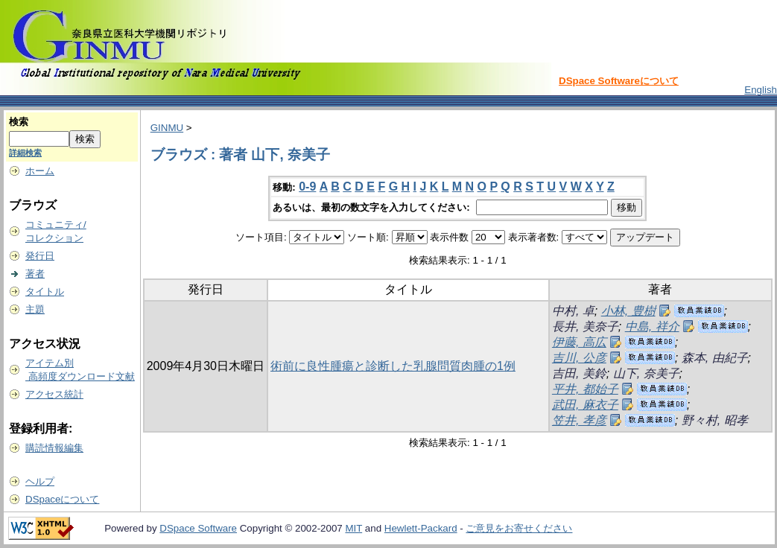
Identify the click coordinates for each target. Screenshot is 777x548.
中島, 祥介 (652, 326)
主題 (35, 309)
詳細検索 (25, 152)
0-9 (307, 186)
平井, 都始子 (585, 389)
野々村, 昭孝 (715, 420)
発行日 (39, 255)
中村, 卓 (573, 311)
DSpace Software (198, 528)
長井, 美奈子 (585, 326)
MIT (353, 528)
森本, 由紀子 (715, 357)
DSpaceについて (62, 499)
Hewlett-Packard (420, 528)
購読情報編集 (54, 447)
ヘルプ (39, 481)
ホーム (39, 170)
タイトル (44, 291)
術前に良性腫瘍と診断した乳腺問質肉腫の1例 (393, 366)
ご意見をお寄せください (519, 528)
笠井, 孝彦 (579, 420)
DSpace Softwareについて (619, 80)
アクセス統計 (54, 394)
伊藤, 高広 (579, 342)
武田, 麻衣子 (585, 404)
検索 (18, 121)
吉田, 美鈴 (579, 373)
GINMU (166, 127)
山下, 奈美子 (646, 373)
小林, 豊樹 (628, 311)
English (760, 89)
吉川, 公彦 (579, 357)
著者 (35, 273)
